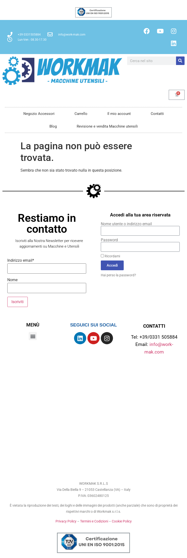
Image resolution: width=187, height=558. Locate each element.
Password (109, 240)
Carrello (81, 114)
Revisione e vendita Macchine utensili (107, 126)
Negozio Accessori (39, 114)
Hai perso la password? (118, 275)
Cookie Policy (122, 521)
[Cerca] (180, 60)
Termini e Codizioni (94, 521)
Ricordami (110, 256)
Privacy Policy (66, 521)
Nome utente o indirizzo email (126, 224)
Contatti (157, 114)
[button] (33, 336)
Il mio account (119, 114)
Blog (53, 126)
